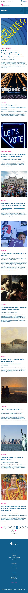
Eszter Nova (5, 107)
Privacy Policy (14, 565)
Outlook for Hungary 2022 (9, 105)
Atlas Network (6, 462)
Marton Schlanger (7, 208)
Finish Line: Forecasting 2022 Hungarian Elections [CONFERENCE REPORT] (13, 155)
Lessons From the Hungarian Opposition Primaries (13, 254)
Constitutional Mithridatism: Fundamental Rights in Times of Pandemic (14, 308)
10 (10, 527)
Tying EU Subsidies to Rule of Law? (12, 409)
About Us (14, 550)
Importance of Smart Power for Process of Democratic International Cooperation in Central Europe (13, 508)
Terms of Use (14, 563)
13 (20, 527)
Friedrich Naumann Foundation (14, 557)
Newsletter (14, 559)
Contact (14, 572)
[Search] (22, 5)
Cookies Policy (14, 568)
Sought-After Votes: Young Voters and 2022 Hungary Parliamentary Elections (13, 204)
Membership (14, 553)
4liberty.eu (5, 59)
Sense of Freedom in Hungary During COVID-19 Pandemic (12, 360)
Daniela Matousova (7, 412)
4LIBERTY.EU (13, 589)
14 (23, 527)
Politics (3, 102)
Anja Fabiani (5, 513)
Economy (4, 406)
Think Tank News (6, 48)
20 (12, 530)
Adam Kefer (5, 363)
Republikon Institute (7, 159)
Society (3, 305)
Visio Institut (5, 312)
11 (14, 527)
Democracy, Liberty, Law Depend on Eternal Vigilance (12, 458)
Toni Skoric (5, 258)
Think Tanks (14, 555)
